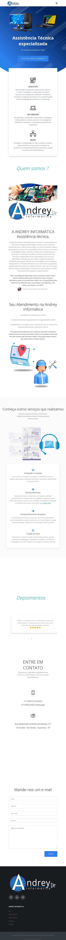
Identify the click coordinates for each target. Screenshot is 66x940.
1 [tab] (29, 639)
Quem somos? (13, 914)
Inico (10, 911)
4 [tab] (37, 639)
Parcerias (11, 921)
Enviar (51, 854)
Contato (11, 924)
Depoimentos (13, 918)
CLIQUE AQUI (46, 503)
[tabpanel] (33, 626)
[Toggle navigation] (56, 3)
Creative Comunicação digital (46, 935)
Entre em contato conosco (33, 59)
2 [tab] (32, 639)
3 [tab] (34, 639)
